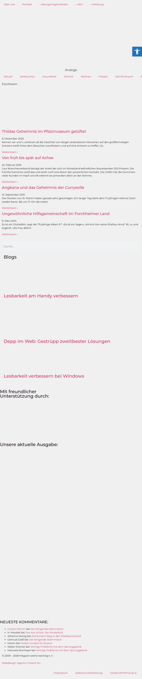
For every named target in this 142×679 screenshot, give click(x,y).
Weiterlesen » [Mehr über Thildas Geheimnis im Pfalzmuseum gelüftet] (10, 151)
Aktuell (8, 76)
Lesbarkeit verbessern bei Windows (44, 376)
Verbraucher (27, 76)
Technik (68, 76)
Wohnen (86, 76)
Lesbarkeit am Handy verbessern (41, 296)
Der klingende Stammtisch (47, 628)
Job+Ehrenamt (124, 76)
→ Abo (79, 4)
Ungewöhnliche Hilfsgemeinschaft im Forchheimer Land (56, 213)
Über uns (9, 4)
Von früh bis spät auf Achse (27, 158)
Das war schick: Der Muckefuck (44, 632)
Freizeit (103, 76)
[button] (137, 51)
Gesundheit (49, 76)
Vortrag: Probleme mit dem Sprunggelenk (56, 646)
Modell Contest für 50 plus (36, 643)
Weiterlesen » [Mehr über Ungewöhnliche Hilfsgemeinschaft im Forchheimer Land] (10, 234)
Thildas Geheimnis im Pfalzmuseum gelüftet (44, 131)
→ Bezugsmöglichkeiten (53, 4)
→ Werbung (97, 4)
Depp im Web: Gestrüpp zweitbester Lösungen (57, 341)
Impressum (61, 672)
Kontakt (27, 4)
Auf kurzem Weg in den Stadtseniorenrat (56, 636)
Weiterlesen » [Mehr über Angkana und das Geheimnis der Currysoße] (10, 207)
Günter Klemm (16, 628)
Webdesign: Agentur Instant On (21, 662)
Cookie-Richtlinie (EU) (123, 672)
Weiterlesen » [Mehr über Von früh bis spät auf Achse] (10, 181)
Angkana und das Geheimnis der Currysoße (43, 187)
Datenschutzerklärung (89, 672)
